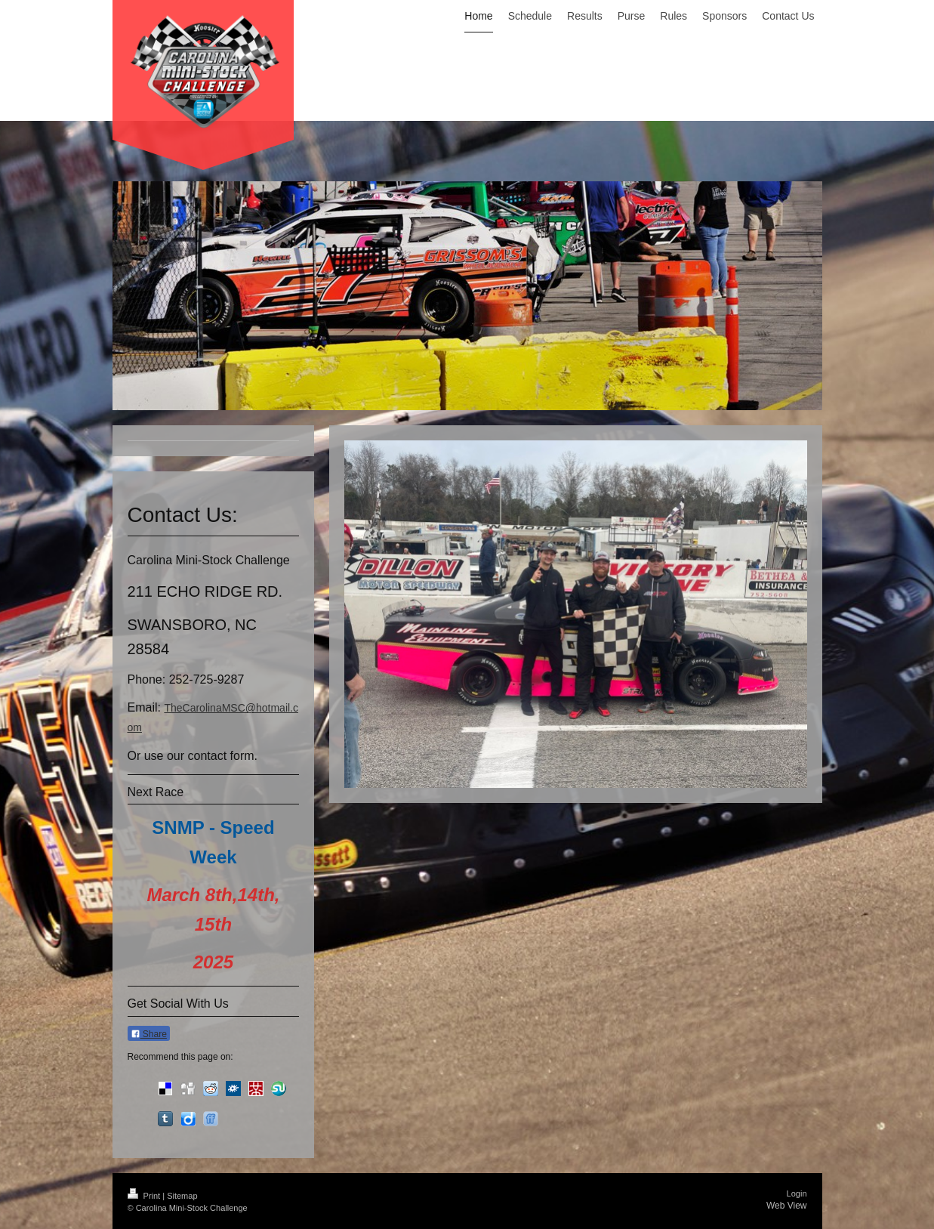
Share (149, 1034)
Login (797, 1193)
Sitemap (182, 1195)
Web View (786, 1205)
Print (145, 1195)
